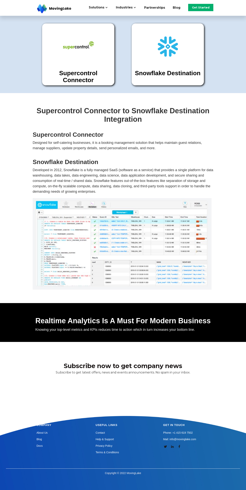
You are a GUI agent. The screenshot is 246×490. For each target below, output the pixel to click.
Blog (176, 7)
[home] (54, 9)
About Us (42, 432)
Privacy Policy (104, 445)
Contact (100, 432)
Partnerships (154, 7)
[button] (100, 7)
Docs (40, 445)
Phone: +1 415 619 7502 (178, 432)
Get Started (200, 7)
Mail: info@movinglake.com (179, 439)
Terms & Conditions (107, 452)
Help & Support (105, 439)
